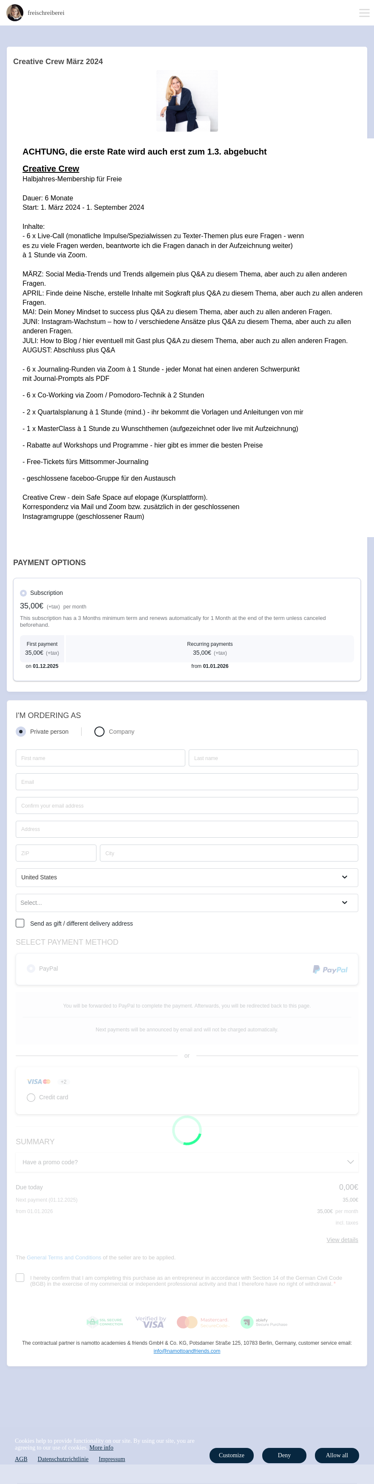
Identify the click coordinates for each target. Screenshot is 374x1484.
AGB (21, 1459)
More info (101, 1448)
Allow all (337, 1455)
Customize (231, 1455)
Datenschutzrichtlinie (63, 1459)
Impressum (112, 1459)
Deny (284, 1455)
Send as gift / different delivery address (81, 923)
